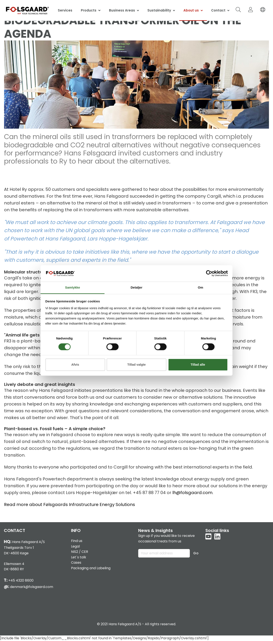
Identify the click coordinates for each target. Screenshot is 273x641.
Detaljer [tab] (136, 287)
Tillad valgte (136, 364)
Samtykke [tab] (72, 287)
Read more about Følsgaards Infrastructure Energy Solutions (69, 504)
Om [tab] (200, 287)
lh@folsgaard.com (192, 493)
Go (196, 553)
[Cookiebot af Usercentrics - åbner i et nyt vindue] (209, 273)
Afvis (75, 364)
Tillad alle (197, 364)
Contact (218, 10)
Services (65, 10)
